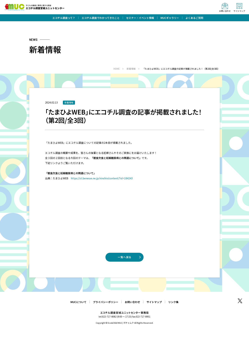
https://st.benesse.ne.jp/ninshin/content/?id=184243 (102, 178)
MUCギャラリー (170, 18)
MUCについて (78, 302)
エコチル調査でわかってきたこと (101, 18)
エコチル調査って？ (63, 18)
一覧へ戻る (124, 257)
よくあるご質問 (194, 18)
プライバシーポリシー (105, 302)
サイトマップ (154, 302)
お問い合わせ (132, 302)
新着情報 (68, 102)
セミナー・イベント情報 (140, 18)
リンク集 (173, 302)
